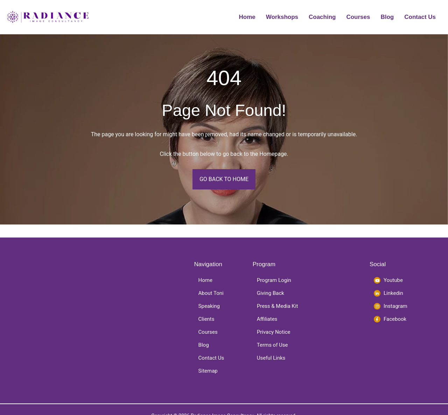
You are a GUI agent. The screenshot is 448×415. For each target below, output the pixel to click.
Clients (206, 319)
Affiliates (267, 319)
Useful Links (271, 358)
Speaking (209, 306)
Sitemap (208, 371)
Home (247, 17)
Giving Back (270, 293)
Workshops (282, 17)
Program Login (274, 280)
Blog (387, 17)
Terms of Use (272, 345)
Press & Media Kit (277, 306)
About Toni (211, 293)
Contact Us (420, 17)
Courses (358, 17)
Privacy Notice (273, 332)
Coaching (322, 17)
